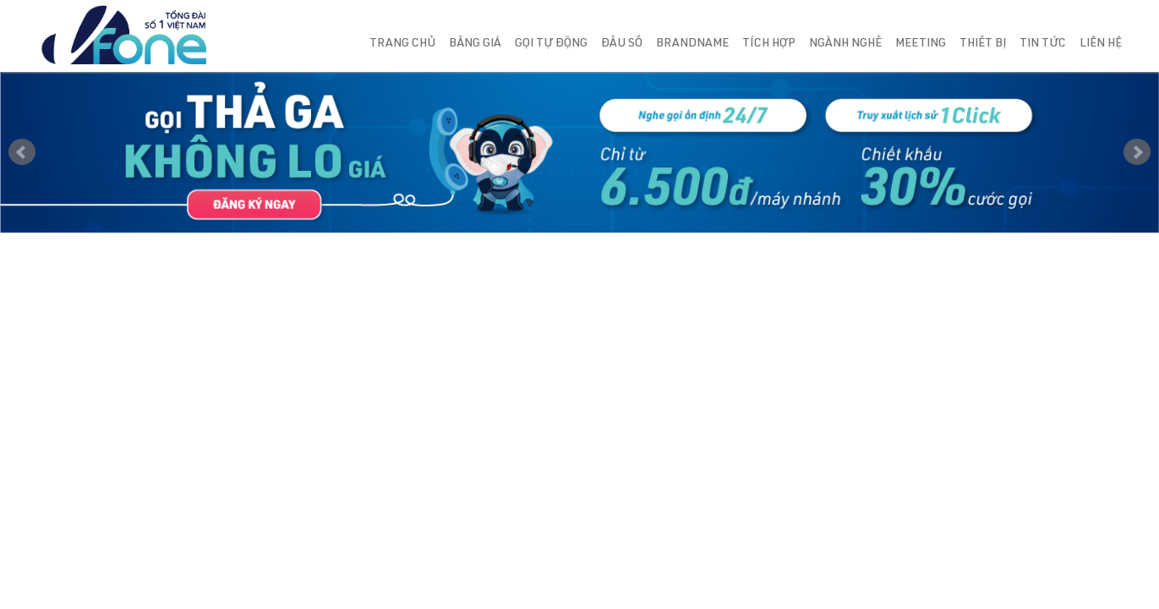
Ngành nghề (845, 44)
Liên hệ (1101, 44)
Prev (22, 152)
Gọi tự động (551, 44)
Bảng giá (475, 44)
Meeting (920, 44)
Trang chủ (402, 44)
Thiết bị (982, 44)
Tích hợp (768, 44)
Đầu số (621, 44)
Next (1137, 152)
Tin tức (1043, 44)
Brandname (692, 44)
